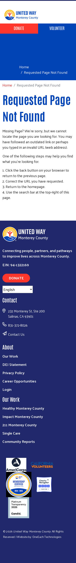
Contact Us (16, 334)
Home (24, 66)
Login (7, 389)
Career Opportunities (19, 381)
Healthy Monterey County (23, 408)
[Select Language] (17, 289)
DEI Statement (14, 364)
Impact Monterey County (22, 416)
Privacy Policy (13, 373)
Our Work (10, 356)
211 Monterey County (19, 425)
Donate (19, 28)
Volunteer (56, 28)
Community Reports (18, 441)
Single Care (11, 433)
